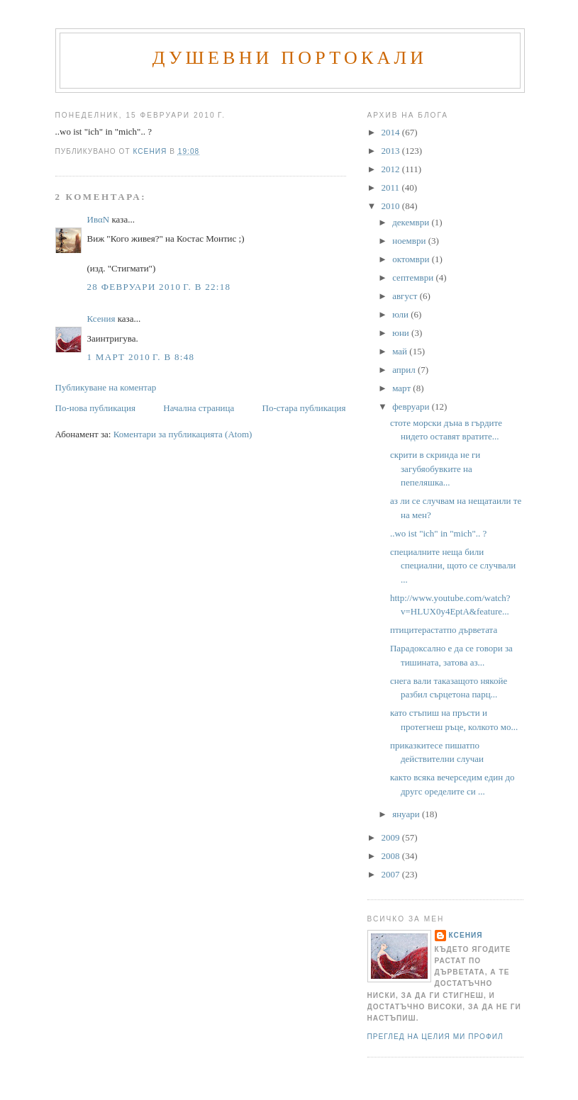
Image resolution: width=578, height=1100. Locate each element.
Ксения (101, 318)
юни (401, 332)
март (402, 388)
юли (401, 314)
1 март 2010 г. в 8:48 (141, 357)
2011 (392, 187)
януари (407, 814)
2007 (392, 874)
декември (411, 222)
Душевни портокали (290, 57)
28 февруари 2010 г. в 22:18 (159, 286)
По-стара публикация (304, 408)
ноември (410, 240)
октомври (411, 259)
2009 (392, 837)
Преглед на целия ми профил (435, 1036)
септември (413, 277)
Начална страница (198, 408)
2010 (392, 206)
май (400, 351)
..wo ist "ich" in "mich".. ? (438, 533)
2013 (392, 150)
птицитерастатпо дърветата (443, 629)
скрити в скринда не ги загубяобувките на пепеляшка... (435, 468)
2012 (392, 169)
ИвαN (98, 219)
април (405, 369)
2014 (392, 132)
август (405, 296)
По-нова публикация (95, 408)
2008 (392, 856)
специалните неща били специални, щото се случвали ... (453, 565)
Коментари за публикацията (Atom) (182, 434)
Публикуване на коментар (106, 387)
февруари (411, 406)
